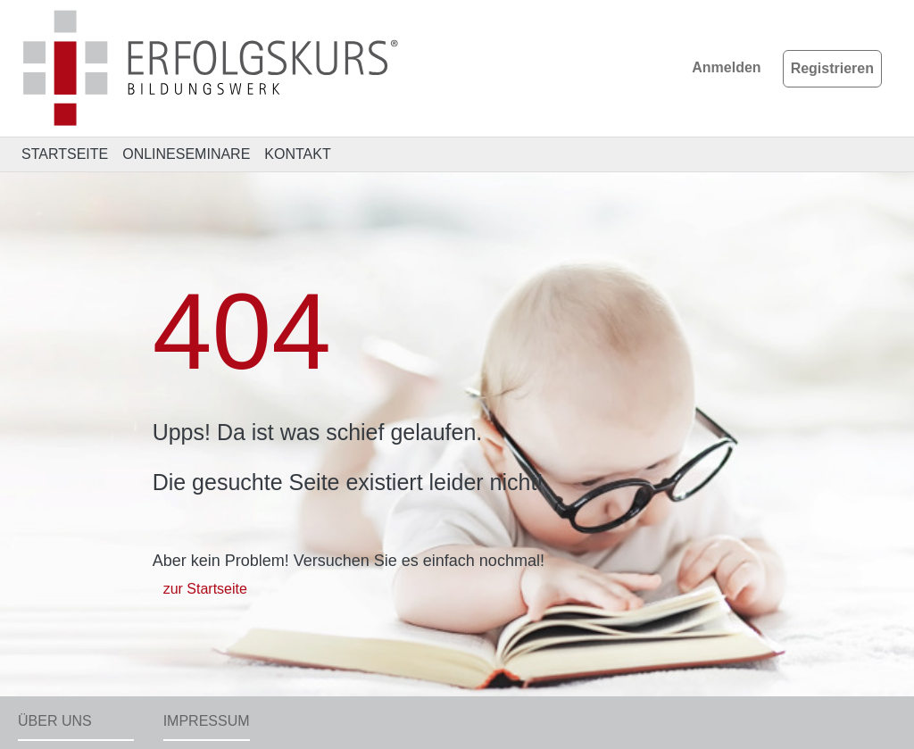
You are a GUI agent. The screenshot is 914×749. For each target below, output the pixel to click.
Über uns (55, 720)
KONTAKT (297, 154)
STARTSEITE (64, 154)
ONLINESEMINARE (186, 154)
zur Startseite (205, 588)
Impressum (206, 720)
